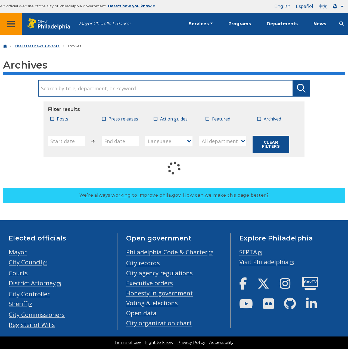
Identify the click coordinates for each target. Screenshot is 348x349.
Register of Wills (32, 324)
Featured (221, 119)
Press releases (123, 119)
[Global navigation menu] (11, 24)
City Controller (29, 294)
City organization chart (159, 323)
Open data (141, 313)
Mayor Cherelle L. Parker (105, 23)
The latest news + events (37, 46)
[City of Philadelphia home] (50, 24)
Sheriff (18, 303)
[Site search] (341, 23)
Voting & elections (152, 303)
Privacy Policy (191, 342)
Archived (272, 119)
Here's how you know (131, 6)
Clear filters (271, 144)
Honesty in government (159, 293)
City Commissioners (37, 314)
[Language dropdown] (339, 6)
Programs (239, 23)
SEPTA (248, 252)
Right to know (159, 342)
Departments (282, 23)
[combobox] (168, 141)
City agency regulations (159, 273)
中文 (323, 6)
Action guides (174, 119)
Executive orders (149, 283)
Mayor (18, 252)
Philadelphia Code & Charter (166, 252)
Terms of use (127, 342)
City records (143, 263)
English (282, 6)
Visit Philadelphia (264, 262)
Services (199, 23)
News (319, 23)
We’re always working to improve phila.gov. (174, 195)
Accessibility (221, 342)
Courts (18, 273)
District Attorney (32, 283)
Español (304, 6)
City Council (25, 262)
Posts (62, 119)
